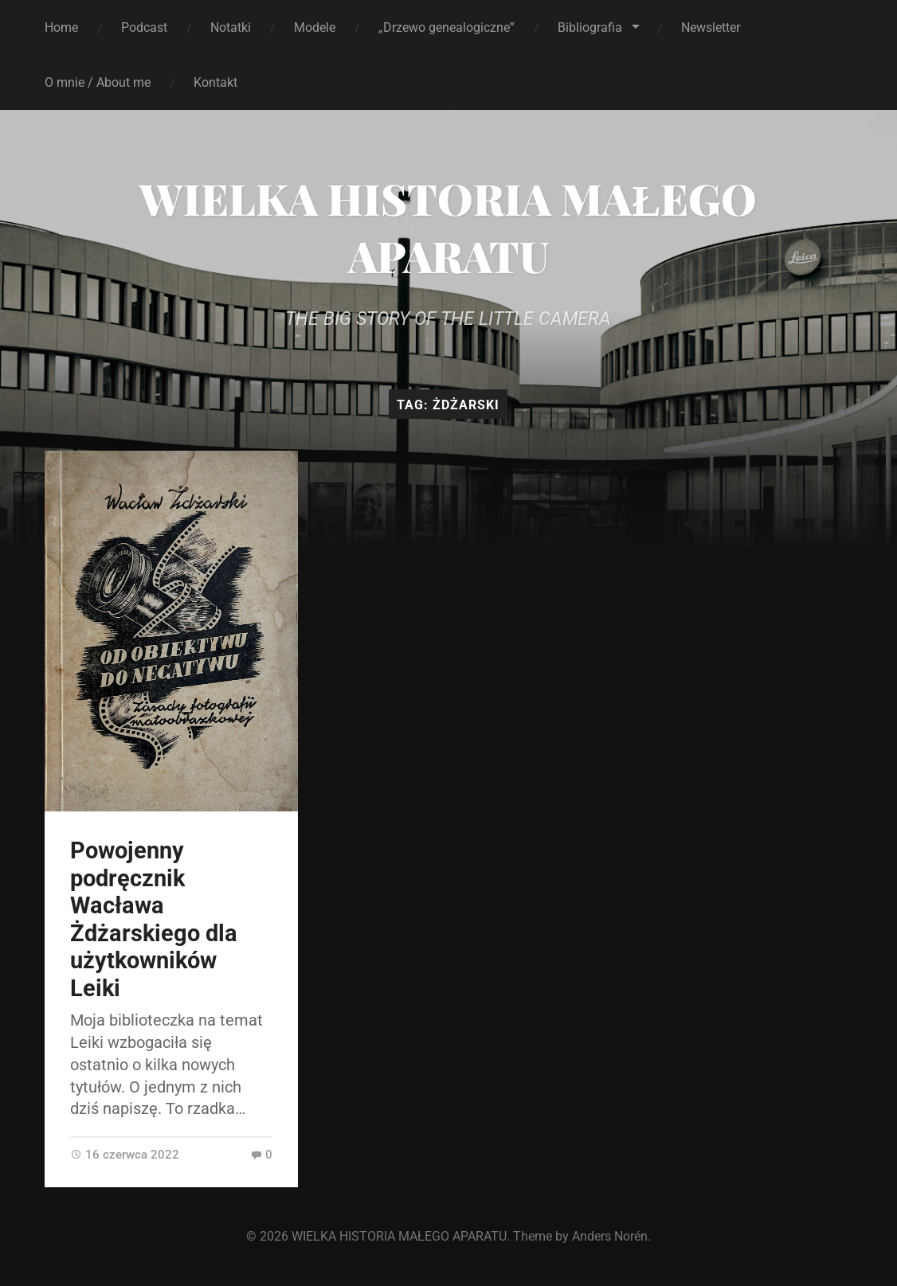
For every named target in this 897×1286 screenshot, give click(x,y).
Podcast (144, 27)
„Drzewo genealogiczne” (446, 27)
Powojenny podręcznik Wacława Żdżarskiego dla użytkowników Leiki (153, 919)
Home (61, 27)
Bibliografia (590, 27)
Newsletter (710, 27)
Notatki (230, 27)
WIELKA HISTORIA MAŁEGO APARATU (448, 227)
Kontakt (215, 82)
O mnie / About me (98, 82)
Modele (314, 27)
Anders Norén (610, 1236)
